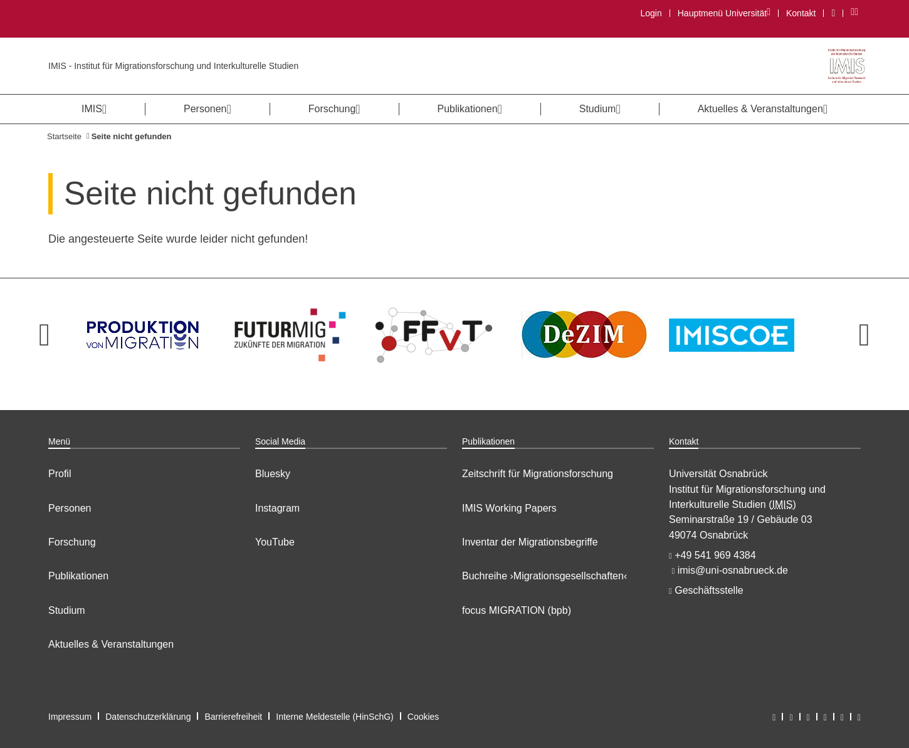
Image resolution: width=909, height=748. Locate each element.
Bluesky (272, 473)
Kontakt (801, 13)
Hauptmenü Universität (723, 12)
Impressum (70, 717)
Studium (66, 610)
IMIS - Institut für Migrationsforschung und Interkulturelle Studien (173, 66)
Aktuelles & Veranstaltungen (111, 644)
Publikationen (78, 576)
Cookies (423, 717)
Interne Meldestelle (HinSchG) (335, 717)
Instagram (277, 508)
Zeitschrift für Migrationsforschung (537, 473)
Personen (70, 508)
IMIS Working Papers (509, 508)
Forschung (72, 542)
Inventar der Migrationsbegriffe (530, 542)
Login (650, 13)
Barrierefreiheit (233, 717)
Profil (59, 473)
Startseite (64, 136)
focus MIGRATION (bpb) (516, 610)
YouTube (275, 542)
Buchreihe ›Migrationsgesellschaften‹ (544, 576)
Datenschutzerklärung (148, 717)
